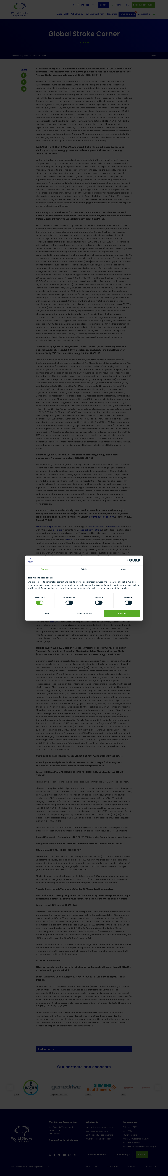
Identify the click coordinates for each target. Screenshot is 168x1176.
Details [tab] (84, 569)
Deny (46, 613)
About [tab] (123, 569)
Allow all (121, 613)
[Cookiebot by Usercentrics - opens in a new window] (128, 560)
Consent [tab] (45, 569)
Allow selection (84, 613)
